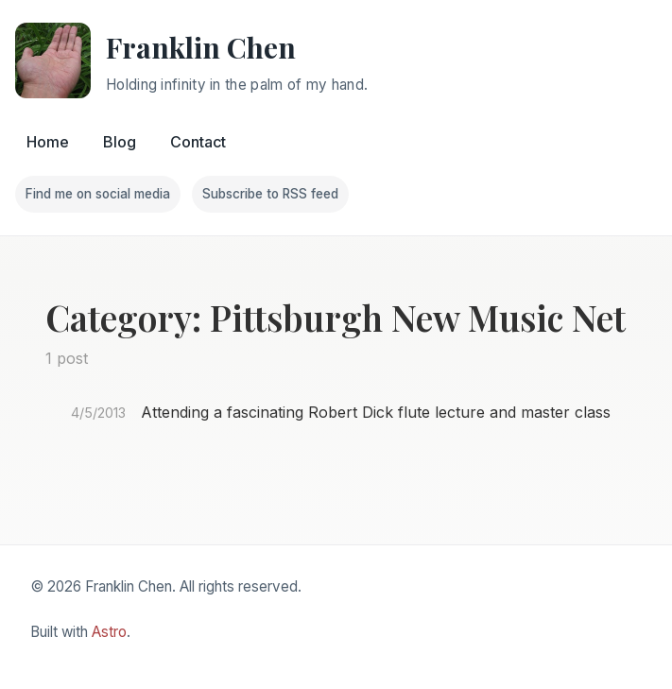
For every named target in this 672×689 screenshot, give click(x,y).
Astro (109, 632)
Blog (119, 141)
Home (47, 141)
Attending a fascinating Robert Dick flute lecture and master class (376, 412)
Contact (198, 141)
